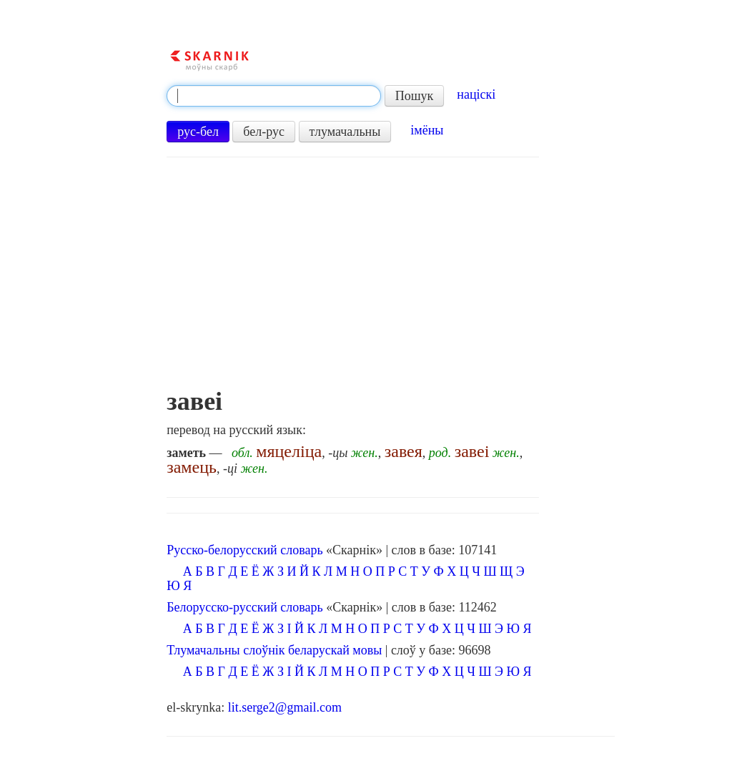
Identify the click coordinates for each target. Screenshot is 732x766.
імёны (426, 130)
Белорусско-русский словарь (245, 607)
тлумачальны (345, 131)
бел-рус (264, 131)
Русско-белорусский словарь (244, 550)
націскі (476, 94)
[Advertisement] (352, 280)
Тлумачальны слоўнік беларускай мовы (274, 650)
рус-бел (198, 131)
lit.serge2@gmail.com (285, 707)
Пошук (414, 96)
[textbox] (274, 96)
